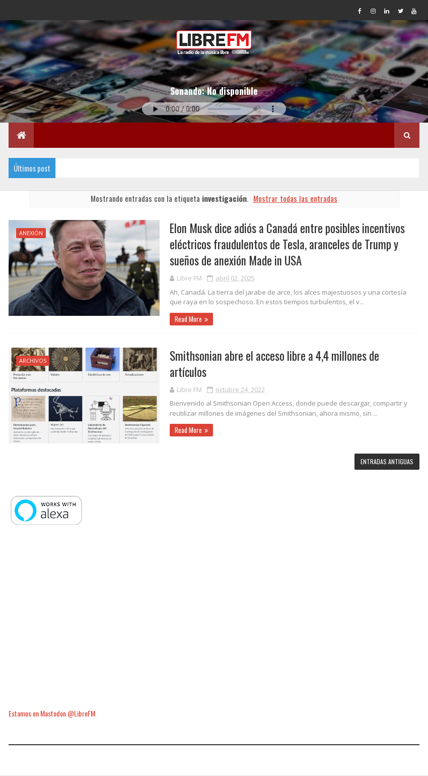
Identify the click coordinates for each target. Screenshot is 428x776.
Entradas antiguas (387, 461)
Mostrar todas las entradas (295, 198)
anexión (31, 233)
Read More (188, 319)
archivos (32, 360)
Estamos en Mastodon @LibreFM (52, 713)
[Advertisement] (214, 617)
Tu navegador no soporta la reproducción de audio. (214, 108)
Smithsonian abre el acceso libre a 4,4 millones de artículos (274, 363)
